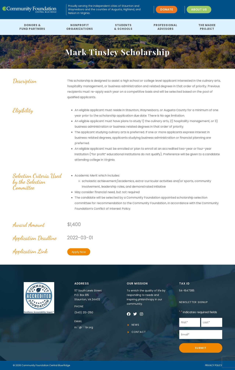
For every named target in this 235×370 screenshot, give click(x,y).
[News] (128, 325)
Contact (139, 332)
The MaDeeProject (207, 27)
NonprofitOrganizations (79, 27)
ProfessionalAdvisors (165, 27)
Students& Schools (123, 27)
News (135, 325)
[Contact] (128, 332)
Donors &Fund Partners (32, 27)
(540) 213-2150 (83, 312)
